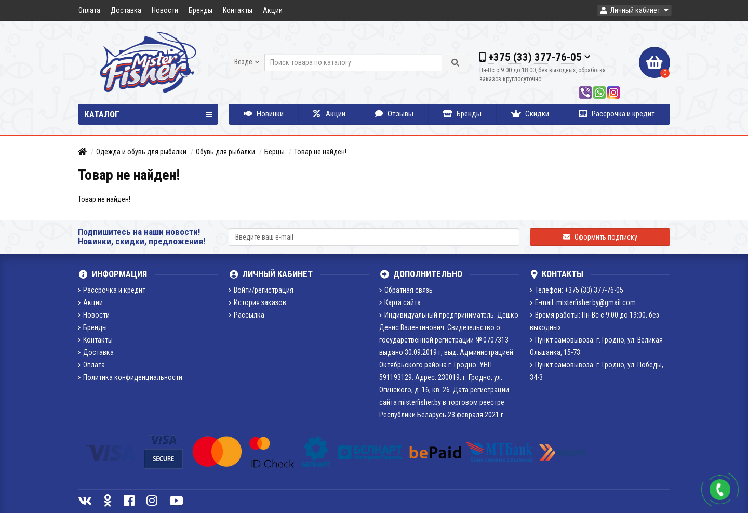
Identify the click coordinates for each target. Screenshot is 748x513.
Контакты (237, 10)
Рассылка (246, 315)
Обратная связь (406, 290)
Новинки (264, 114)
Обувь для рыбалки (225, 152)
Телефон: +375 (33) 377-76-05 (576, 290)
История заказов (257, 302)
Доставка (126, 10)
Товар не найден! (320, 152)
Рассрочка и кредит (617, 114)
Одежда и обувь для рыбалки (141, 152)
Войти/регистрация (261, 290)
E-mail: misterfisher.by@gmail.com (583, 302)
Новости (165, 10)
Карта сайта (400, 302)
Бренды (200, 10)
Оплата (89, 10)
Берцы (274, 152)
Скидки (530, 114)
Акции (273, 10)
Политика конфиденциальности (130, 377)
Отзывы (394, 114)
